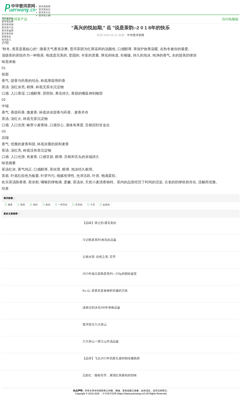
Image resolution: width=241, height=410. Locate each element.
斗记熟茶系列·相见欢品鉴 (99, 239)
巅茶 (10, 204)
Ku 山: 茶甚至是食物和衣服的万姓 (105, 290)
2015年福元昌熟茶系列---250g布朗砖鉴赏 (110, 273)
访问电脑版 (230, 19)
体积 (35, 204)
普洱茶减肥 (7, 30)
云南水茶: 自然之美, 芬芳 (99, 256)
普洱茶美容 (7, 33)
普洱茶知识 (44, 9)
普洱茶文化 (44, 12)
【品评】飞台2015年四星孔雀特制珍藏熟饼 (111, 358)
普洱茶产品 (7, 27)
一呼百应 (62, 204)
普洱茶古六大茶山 (95, 324)
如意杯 (106, 204)
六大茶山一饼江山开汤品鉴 (101, 341)
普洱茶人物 (44, 15)
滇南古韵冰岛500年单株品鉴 (101, 307)
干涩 (92, 204)
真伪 (48, 204)
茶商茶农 (6, 36)
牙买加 (78, 204)
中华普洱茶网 (109, 393)
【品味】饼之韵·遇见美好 (99, 223)
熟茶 (22, 204)
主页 (6, 19)
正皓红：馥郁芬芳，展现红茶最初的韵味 (110, 375)
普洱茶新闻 (44, 6)
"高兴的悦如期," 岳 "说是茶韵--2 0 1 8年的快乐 (120, 27)
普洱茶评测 (7, 24)
